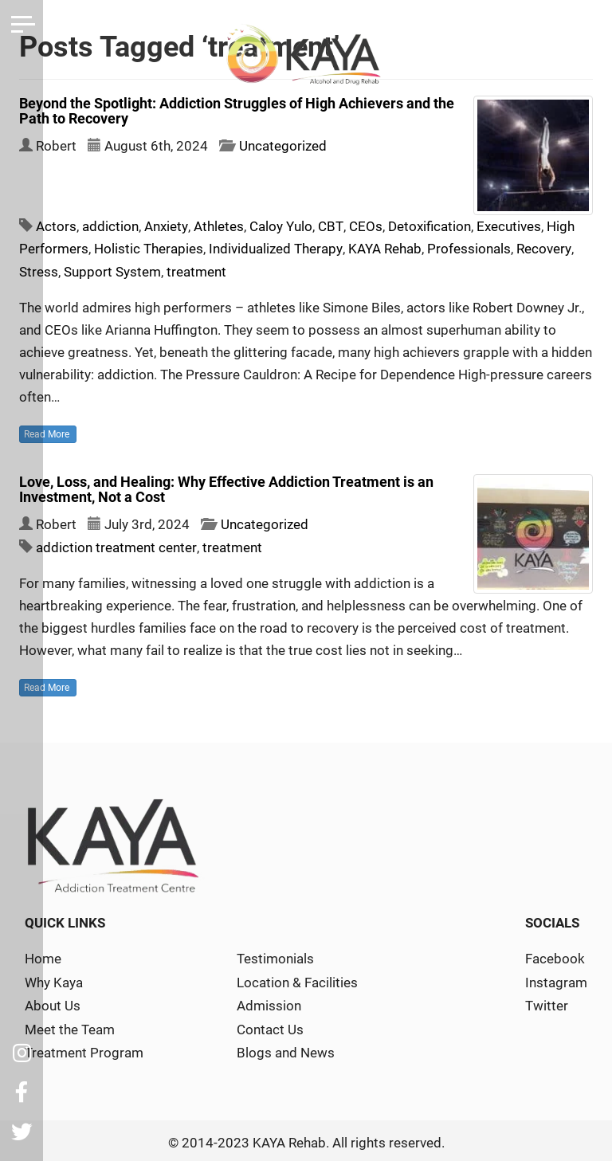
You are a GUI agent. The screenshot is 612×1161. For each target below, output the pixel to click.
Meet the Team (70, 1026)
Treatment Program (84, 1049)
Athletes (218, 226)
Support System (112, 271)
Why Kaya (54, 980)
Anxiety (165, 226)
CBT (329, 226)
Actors (56, 226)
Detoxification (427, 226)
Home (43, 957)
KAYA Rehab (384, 249)
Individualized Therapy (275, 249)
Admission (269, 1003)
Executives (506, 226)
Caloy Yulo (280, 226)
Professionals (468, 249)
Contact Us (270, 1026)
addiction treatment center (116, 546)
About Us (52, 1003)
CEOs (363, 226)
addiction (110, 226)
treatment (196, 271)
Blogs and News (286, 1049)
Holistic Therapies (148, 249)
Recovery (543, 249)
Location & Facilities (297, 980)
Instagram (556, 980)
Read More (48, 432)
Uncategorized (283, 146)
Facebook (555, 957)
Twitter (546, 1003)
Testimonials (275, 957)
